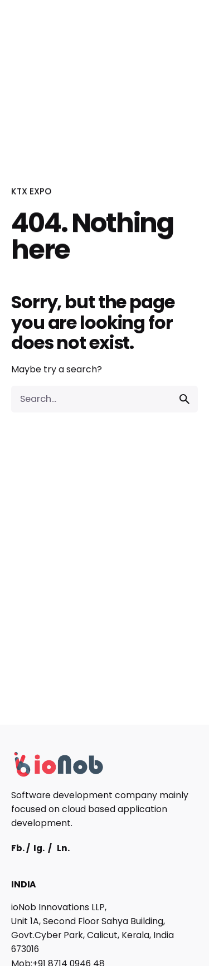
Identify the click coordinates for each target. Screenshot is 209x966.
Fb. (18, 848)
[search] (184, 399)
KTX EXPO (31, 191)
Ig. (39, 848)
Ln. (63, 848)
